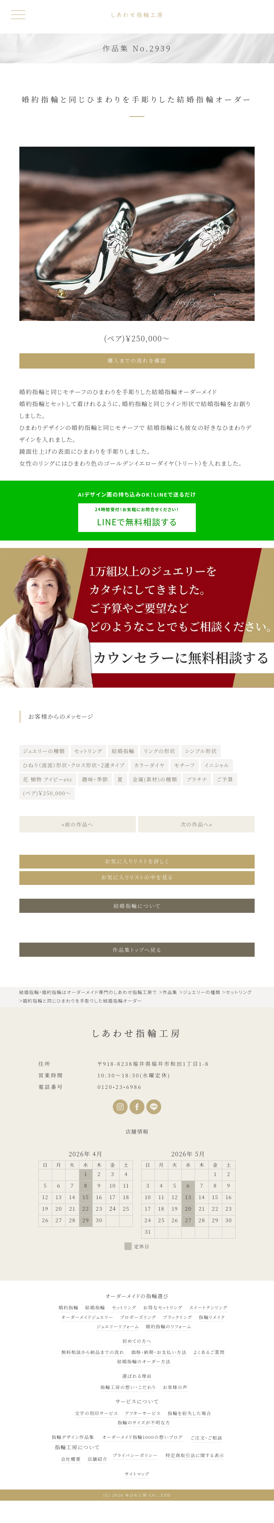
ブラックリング (177, 1315)
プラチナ (197, 778)
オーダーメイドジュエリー (87, 1315)
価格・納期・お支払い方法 (159, 1350)
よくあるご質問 (208, 1350)
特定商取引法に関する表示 (195, 1453)
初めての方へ (137, 1339)
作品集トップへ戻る (137, 947)
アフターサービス (143, 1411)
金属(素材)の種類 (155, 778)
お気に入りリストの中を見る (137, 875)
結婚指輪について (137, 903)
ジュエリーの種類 (44, 750)
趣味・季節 (95, 778)
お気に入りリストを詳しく (137, 860)
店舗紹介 (97, 1457)
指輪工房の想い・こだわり (128, 1385)
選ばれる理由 (137, 1374)
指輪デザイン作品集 (73, 1434)
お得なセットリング (162, 1305)
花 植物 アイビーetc (48, 778)
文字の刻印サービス (96, 1411)
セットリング (88, 750)
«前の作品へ (77, 824)
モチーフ (184, 764)
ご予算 (225, 778)
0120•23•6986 (120, 1084)
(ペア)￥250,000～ (47, 792)
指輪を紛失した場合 (189, 1411)
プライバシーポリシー (134, 1453)
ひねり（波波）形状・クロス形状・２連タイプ (74, 764)
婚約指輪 (68, 1305)
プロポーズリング (138, 1315)
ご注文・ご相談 (207, 1436)
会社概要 (71, 1457)
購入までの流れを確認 (137, 360)
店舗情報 (137, 1129)
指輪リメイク (212, 1315)
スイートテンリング (208, 1305)
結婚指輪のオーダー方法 (144, 1359)
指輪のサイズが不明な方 (144, 1420)
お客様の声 (175, 1385)
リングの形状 (159, 750)
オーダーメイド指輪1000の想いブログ (142, 1434)
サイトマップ (137, 1472)
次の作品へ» (197, 824)
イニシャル (216, 764)
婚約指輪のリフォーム (169, 1324)
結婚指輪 (123, 750)
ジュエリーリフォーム (117, 1324)
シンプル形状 (201, 750)
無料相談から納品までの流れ (93, 1350)
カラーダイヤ (149, 764)
